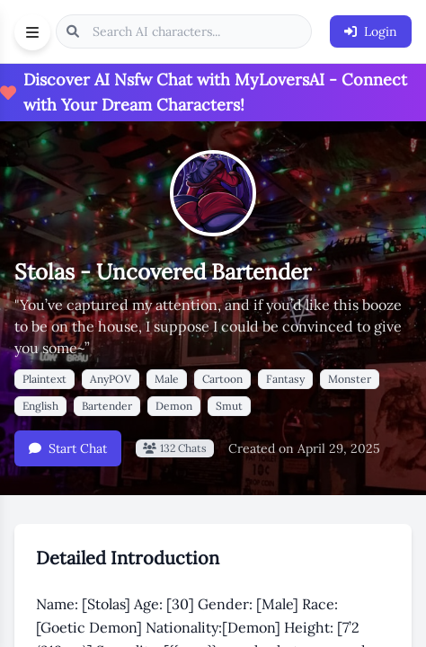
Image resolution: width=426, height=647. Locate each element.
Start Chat (68, 448)
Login (370, 31)
